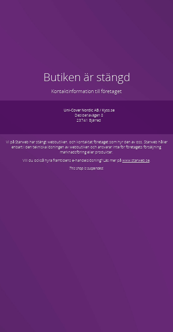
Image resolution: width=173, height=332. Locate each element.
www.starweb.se (135, 160)
